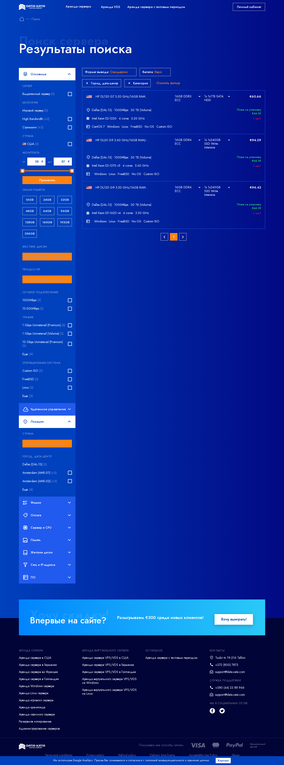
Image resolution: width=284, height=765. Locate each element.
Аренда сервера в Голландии (39, 679)
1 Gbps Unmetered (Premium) (43, 325)
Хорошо (223, 761)
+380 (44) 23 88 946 (230, 687)
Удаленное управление (47, 409)
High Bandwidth (35, 119)
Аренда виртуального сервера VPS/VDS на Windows (109, 681)
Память (47, 540)
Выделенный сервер (38, 94)
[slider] (22, 171)
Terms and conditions (58, 755)
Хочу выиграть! (234, 619)
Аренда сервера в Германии (38, 665)
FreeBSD (30, 379)
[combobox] (47, 256)
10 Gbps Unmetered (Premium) (42, 344)
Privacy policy (95, 755)
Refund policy (127, 755)
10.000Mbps (32, 308)
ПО (47, 577)
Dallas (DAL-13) (34, 464)
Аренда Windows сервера (36, 686)
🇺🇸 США (30, 144)
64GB (47, 211)
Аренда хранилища (32, 707)
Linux (27, 387)
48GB (30, 211)
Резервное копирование (35, 721)
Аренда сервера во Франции (38, 672)
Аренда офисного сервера (37, 714)
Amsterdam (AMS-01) (39, 473)
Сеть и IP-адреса (47, 565)
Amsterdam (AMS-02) (39, 481)
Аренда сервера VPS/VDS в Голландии (109, 672)
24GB (47, 200)
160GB (47, 222)
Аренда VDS (110, 7)
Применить (47, 180)
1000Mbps (31, 300)
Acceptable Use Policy (203, 755)
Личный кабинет (249, 7)
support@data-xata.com (230, 672)
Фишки (47, 503)
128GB (29, 222)
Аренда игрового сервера (36, 700)
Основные (47, 74)
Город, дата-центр (102, 83)
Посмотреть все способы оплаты (161, 745)
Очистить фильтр (168, 83)
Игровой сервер (35, 110)
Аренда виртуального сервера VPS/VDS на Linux (109, 692)
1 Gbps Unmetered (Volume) (42, 333)
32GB (65, 200)
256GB (30, 233)
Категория (138, 83)
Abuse (235, 755)
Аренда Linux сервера (33, 693)
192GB (64, 222)
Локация (47, 422)
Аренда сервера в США (35, 657)
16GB (30, 200)
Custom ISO (32, 371)
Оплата (47, 515)
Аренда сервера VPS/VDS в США (105, 657)
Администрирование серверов (39, 728)
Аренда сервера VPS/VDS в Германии (108, 665)
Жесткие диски (47, 552)
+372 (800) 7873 (226, 665)
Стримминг (32, 127)
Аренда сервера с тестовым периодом (156, 7)
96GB (65, 211)
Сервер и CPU (47, 527)
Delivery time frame (162, 755)
